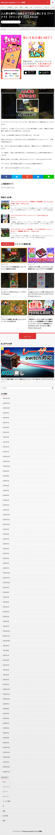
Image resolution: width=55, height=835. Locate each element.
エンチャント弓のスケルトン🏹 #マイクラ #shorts (13, 293)
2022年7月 (6, 597)
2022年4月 (6, 611)
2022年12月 (6, 573)
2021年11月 (6, 636)
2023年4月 (6, 553)
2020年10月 (6, 699)
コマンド (47, 7)
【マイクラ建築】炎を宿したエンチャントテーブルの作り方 (13, 320)
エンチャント (38, 7)
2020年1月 (6, 742)
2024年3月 (6, 500)
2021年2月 (6, 679)
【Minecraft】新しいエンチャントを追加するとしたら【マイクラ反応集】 (40, 268)
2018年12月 (6, 767)
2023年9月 (6, 529)
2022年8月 (6, 592)
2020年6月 (6, 718)
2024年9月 (6, 471)
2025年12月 (6, 398)
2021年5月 (6, 665)
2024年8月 (6, 476)
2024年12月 (6, 456)
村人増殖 (5, 816)
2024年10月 (6, 466)
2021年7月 (6, 655)
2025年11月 (6, 403)
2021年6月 (6, 660)
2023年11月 (6, 519)
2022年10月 (6, 582)
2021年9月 (6, 645)
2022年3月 (6, 616)
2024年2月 (6, 505)
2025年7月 (6, 422)
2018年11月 (6, 771)
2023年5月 (6, 548)
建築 (26, 7)
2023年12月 (6, 514)
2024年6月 (6, 485)
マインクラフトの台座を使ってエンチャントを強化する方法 (13, 268)
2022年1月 (6, 626)
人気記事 (9, 7)
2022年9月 (6, 587)
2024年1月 (6, 510)
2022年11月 (6, 578)
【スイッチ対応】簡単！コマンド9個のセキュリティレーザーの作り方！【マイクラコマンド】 (27, 379)
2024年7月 (6, 481)
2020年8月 (6, 708)
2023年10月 (6, 524)
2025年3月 (6, 442)
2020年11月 (6, 694)
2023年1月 (6, 568)
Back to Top (27, 336)
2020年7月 (6, 713)
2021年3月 (6, 675)
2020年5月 (6, 723)
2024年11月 (6, 461)
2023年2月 (6, 563)
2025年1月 (6, 451)
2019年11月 (6, 752)
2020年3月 (6, 733)
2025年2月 (6, 447)
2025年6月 (6, 427)
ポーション (6, 796)
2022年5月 (6, 607)
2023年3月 (6, 558)
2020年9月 (6, 704)
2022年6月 (6, 602)
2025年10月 (6, 408)
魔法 (21, 7)
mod (16, 7)
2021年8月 (6, 650)
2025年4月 (6, 437)
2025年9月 (6, 413)
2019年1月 (6, 762)
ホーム (2, 7)
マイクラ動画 (6, 801)
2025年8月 (6, 417)
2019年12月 (6, 747)
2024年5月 (6, 490)
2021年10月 (6, 641)
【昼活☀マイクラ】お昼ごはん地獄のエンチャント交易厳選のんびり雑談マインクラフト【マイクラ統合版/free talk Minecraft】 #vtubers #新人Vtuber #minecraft (40, 323)
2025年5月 (6, 432)
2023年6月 (6, 544)
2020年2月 (6, 737)
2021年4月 (6, 670)
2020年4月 (6, 728)
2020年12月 (6, 689)
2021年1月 (6, 684)
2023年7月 (6, 539)
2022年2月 (6, 621)
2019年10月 (6, 757)
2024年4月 (6, 495)
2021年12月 (6, 631)
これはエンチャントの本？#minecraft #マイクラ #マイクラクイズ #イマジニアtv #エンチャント (41, 294)
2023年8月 (6, 534)
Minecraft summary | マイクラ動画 (32, 831)
